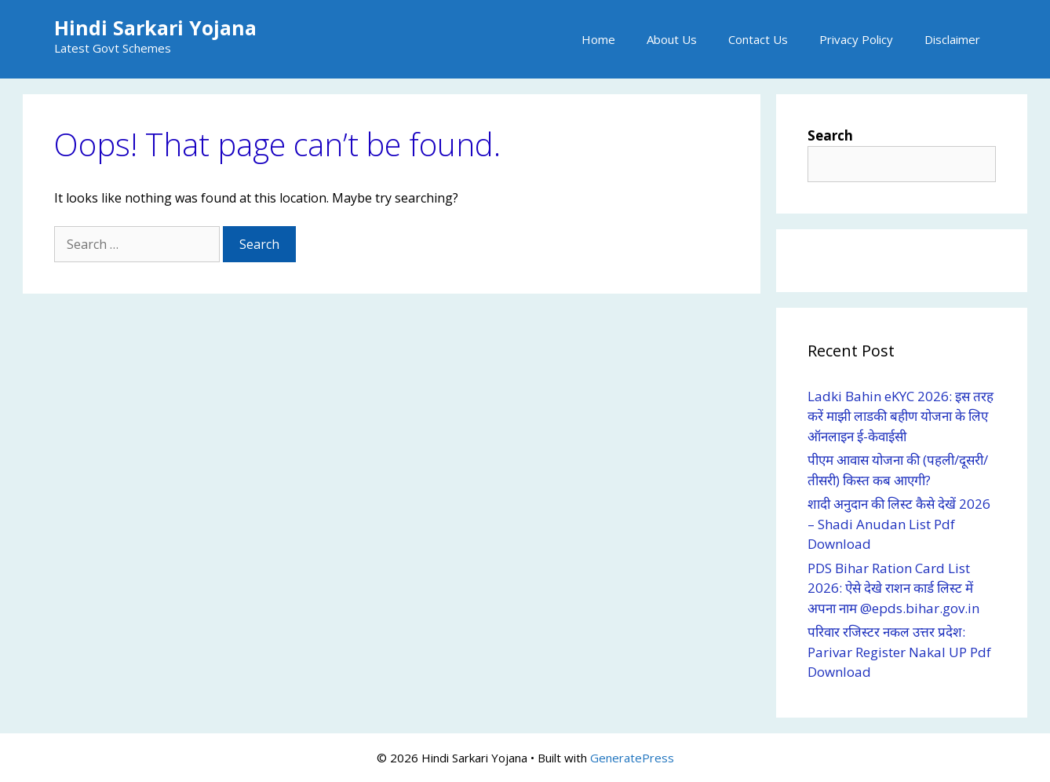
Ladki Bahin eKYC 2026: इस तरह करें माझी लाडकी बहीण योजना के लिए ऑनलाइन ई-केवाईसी (900, 416)
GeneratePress (632, 758)
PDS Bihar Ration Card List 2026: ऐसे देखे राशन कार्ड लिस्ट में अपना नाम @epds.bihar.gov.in (895, 588)
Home (598, 39)
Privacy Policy (856, 39)
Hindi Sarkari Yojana (155, 27)
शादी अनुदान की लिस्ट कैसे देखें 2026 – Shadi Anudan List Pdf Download (899, 524)
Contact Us (758, 39)
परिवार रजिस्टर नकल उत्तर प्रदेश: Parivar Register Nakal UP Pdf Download (899, 652)
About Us (672, 39)
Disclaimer (952, 39)
